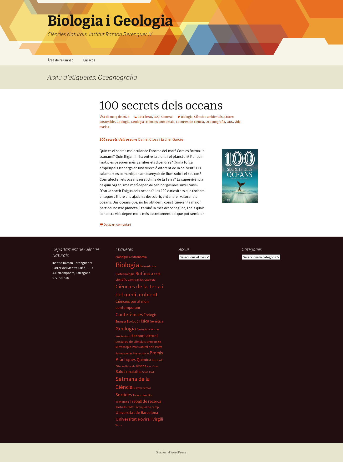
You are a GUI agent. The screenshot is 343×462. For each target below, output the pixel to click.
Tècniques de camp (146, 407)
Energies (121, 321)
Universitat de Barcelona (137, 412)
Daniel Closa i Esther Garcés (141, 139)
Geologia (122, 121)
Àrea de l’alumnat (60, 60)
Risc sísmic (153, 366)
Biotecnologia (125, 274)
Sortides (124, 394)
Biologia (186, 116)
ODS (230, 121)
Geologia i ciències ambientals (152, 121)
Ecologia (150, 315)
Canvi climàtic (136, 279)
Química (144, 359)
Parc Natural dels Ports (147, 347)
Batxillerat (145, 116)
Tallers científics (142, 395)
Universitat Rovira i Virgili (139, 419)
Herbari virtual (144, 335)
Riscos (141, 365)
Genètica (156, 321)
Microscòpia (123, 347)
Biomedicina (148, 266)
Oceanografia (215, 121)
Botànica (144, 273)
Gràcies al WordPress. (171, 452)
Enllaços (89, 60)
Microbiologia (152, 341)
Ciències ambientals (208, 116)
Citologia (150, 279)
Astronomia (138, 257)
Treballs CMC (125, 407)
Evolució (132, 321)
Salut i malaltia (128, 371)
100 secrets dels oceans (161, 106)
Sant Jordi (148, 372)
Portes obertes (124, 353)
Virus (118, 425)
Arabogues (123, 257)
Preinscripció (141, 353)
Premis (156, 353)
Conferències (129, 314)
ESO (157, 116)
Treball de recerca (145, 401)
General (166, 116)
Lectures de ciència (190, 121)
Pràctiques (126, 359)
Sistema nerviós (142, 388)
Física (144, 321)
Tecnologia (122, 401)
